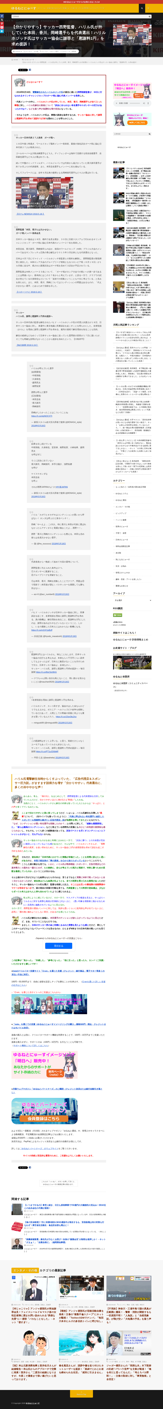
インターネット (66, 1361)
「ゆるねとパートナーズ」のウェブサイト (39, 1148)
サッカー (45, 51)
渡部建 (37, 1304)
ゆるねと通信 (121, 500)
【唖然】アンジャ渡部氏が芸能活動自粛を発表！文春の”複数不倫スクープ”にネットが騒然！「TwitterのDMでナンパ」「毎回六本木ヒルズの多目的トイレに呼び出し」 (81, 1316)
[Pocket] (2, 27)
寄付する (58, 946)
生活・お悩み (121, 566)
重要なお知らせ (122, 586)
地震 (137, 1304)
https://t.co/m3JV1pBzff (41, 630)
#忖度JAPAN (62, 487)
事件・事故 (130, 1361)
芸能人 (42, 1304)
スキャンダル (29, 1304)
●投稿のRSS (118, 622)
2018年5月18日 (38, 426)
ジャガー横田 (113, 1361)
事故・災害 (130, 1304)
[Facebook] (2, 16)
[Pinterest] (2, 23)
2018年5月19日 (62, 594)
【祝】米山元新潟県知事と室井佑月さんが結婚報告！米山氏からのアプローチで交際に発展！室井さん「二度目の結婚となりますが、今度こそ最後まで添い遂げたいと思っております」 (33, 1372)
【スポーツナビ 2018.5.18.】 (29, 292)
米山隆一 (33, 1361)
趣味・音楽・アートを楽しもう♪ (128, 579)
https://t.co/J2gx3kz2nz (66, 717)
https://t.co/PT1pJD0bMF (47, 751)
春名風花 (85, 1361)
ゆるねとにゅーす (124, 147)
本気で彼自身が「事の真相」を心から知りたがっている (59, 861)
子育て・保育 (121, 533)
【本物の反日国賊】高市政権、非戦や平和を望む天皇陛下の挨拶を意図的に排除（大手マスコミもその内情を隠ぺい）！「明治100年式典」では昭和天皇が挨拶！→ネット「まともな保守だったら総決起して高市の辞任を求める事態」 (138, 253)
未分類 (118, 553)
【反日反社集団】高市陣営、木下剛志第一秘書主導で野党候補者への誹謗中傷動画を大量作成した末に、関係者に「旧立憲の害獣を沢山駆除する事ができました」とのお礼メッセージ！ (133, 373)
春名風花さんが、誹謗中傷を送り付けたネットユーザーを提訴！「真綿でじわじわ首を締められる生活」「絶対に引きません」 (81, 1369)
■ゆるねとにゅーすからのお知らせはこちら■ (82, 2)
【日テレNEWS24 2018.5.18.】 (30, 214)
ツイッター (77, 1361)
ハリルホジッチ (65, 51)
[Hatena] (2, 31)
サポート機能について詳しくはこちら (30, 1045)
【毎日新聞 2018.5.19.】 (27, 345)
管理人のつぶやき (123, 573)
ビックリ (122, 1304)
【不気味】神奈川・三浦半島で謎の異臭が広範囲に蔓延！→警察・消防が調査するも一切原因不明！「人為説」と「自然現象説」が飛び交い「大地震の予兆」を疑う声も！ (128, 1315)
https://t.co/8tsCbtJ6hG (46, 672)
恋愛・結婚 (25, 1361)
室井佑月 (17, 1361)
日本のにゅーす (122, 540)
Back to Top (81, 1394)
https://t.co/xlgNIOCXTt (41, 416)
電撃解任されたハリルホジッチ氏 (47, 92)
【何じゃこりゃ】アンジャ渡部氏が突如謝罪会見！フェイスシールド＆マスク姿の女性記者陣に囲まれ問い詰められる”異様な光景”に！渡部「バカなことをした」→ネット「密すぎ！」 (33, 1315)
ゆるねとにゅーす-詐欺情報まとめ (130, 639)
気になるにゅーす (123, 559)
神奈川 (142, 1304)
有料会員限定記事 (123, 546)
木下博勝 (138, 1361)
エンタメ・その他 (32, 51)
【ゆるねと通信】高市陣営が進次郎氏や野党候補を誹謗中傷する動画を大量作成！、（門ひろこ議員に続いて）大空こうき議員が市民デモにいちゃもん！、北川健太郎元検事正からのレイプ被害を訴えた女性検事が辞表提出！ (138, 310)
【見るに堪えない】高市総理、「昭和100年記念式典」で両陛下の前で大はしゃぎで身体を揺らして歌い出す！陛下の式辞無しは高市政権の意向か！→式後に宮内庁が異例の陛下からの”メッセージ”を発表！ (138, 290)
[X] (2, 20)
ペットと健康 (121, 520)
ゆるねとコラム (122, 493)
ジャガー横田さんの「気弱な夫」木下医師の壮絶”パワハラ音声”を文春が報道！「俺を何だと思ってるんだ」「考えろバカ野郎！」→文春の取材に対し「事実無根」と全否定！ (128, 1372)
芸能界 (48, 1304)
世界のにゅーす (122, 526)
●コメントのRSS (119, 625)
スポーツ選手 (54, 51)
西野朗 (74, 51)
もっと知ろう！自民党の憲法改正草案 (131, 487)
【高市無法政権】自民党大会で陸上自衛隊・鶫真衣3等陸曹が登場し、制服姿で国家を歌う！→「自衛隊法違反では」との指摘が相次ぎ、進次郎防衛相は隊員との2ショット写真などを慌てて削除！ (133, 407)
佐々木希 (74, 1307)
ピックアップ (121, 513)
